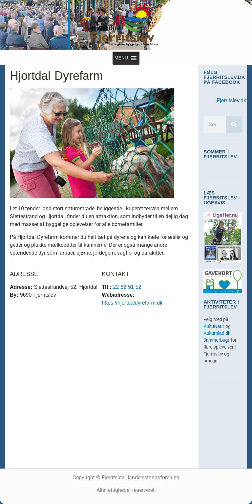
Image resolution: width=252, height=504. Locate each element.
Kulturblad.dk (216, 333)
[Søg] (234, 124)
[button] (121, 58)
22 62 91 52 (127, 287)
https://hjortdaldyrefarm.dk (132, 303)
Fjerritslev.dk (231, 100)
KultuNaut (214, 326)
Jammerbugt (217, 340)
